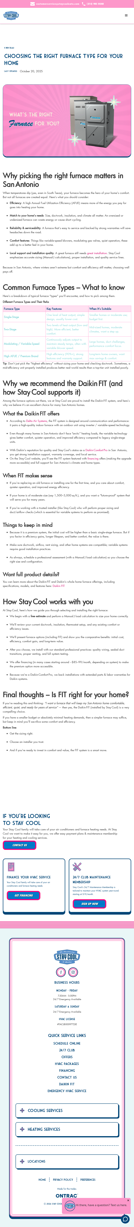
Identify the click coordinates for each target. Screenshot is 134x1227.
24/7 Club (67, 1050)
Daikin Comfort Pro (96, 450)
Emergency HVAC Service (67, 1091)
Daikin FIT (59, 586)
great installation (97, 253)
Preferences (87, 1179)
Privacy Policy (63, 1179)
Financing (67, 1070)
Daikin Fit (67, 1084)
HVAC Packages (67, 1063)
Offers (67, 1057)
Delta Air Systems (36, 421)
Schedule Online (66, 1043)
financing (93, 458)
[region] (67, 330)
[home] (11, 15)
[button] (126, 15)
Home (42, 1179)
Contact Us (67, 1077)
